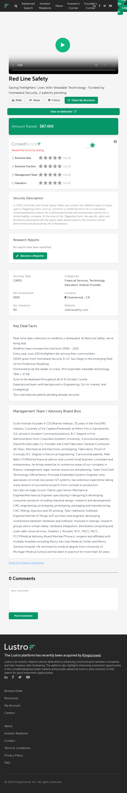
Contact (9, 740)
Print (17, 100)
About (8, 726)
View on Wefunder (64, 111)
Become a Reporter (30, 255)
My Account (12, 705)
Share (34, 100)
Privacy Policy (13, 755)
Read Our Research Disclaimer (26, 563)
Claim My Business (81, 100)
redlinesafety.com (76, 310)
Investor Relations (45, 6)
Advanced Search (28, 6)
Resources (11, 698)
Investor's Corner (73, 6)
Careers (9, 713)
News (59, 6)
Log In (122, 9)
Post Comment (23, 615)
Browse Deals (13, 691)
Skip (67, 158)
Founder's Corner (90, 6)
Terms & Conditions (17, 748)
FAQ (7, 762)
